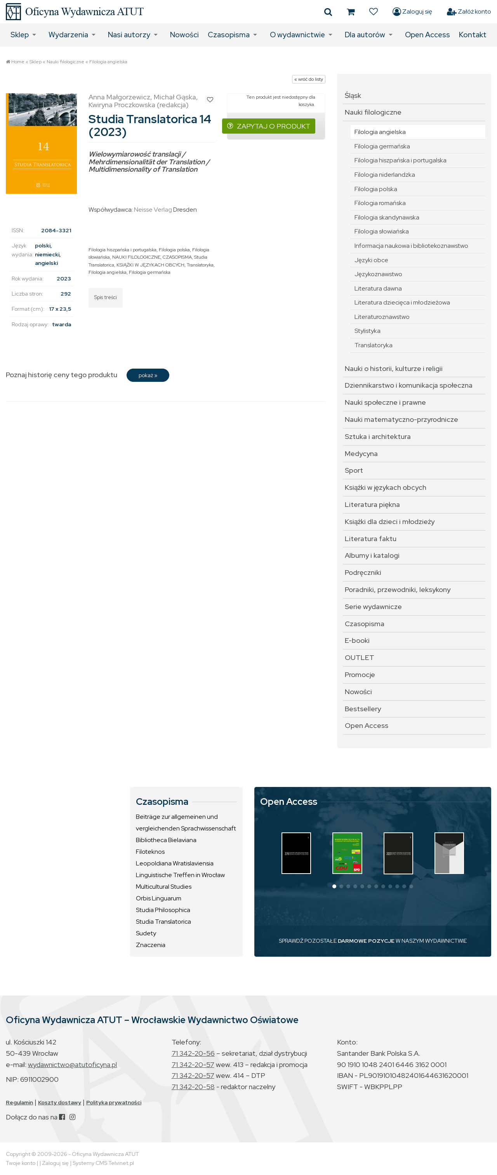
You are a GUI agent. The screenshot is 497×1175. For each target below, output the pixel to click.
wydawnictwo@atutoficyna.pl (72, 1064)
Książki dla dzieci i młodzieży (389, 521)
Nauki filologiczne (65, 62)
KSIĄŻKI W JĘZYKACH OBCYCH (150, 265)
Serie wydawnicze (373, 606)
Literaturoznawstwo (382, 317)
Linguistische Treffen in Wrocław (180, 875)
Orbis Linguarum (158, 898)
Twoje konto (20, 1162)
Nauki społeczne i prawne (385, 402)
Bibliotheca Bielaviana (166, 840)
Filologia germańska (149, 272)
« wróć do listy (308, 79)
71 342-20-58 (193, 1086)
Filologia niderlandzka (385, 175)
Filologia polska (174, 250)
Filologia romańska (380, 203)
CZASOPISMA (177, 257)
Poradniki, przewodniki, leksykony (397, 589)
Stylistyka (368, 331)
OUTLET (359, 657)
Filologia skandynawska (387, 217)
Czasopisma (229, 35)
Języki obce (371, 260)
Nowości (184, 35)
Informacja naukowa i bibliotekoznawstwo (411, 246)
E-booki (357, 640)
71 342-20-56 (193, 1053)
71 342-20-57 (193, 1064)
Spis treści (105, 297)
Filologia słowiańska (382, 231)
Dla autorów (365, 35)
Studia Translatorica (163, 921)
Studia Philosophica (163, 910)
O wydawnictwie (297, 35)
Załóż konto (469, 11)
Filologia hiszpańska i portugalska (122, 250)
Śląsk (353, 95)
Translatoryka (200, 265)
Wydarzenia (68, 35)
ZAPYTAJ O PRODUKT (268, 126)
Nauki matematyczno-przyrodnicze (401, 419)
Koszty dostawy (59, 1102)
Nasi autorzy (129, 35)
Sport (354, 470)
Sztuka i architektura (378, 436)
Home (17, 62)
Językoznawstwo (378, 274)
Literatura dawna (378, 288)
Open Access (427, 35)
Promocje (360, 674)
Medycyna (361, 453)
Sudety (146, 933)
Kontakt (473, 35)
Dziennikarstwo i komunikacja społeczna (409, 385)
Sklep (19, 35)
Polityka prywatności (113, 1102)
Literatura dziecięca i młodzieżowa (402, 302)
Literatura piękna (372, 504)
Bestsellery (363, 708)
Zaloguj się (412, 11)
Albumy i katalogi (372, 555)
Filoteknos (150, 852)
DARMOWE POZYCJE (366, 940)
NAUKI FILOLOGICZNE (136, 257)
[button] (334, 886)
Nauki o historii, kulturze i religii (394, 368)
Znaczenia (150, 945)
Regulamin (19, 1102)
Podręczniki (363, 572)
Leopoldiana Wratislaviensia (175, 863)
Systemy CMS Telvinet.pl (103, 1162)
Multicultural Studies (163, 887)
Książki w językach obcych (385, 487)
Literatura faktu (370, 538)
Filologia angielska (108, 62)
